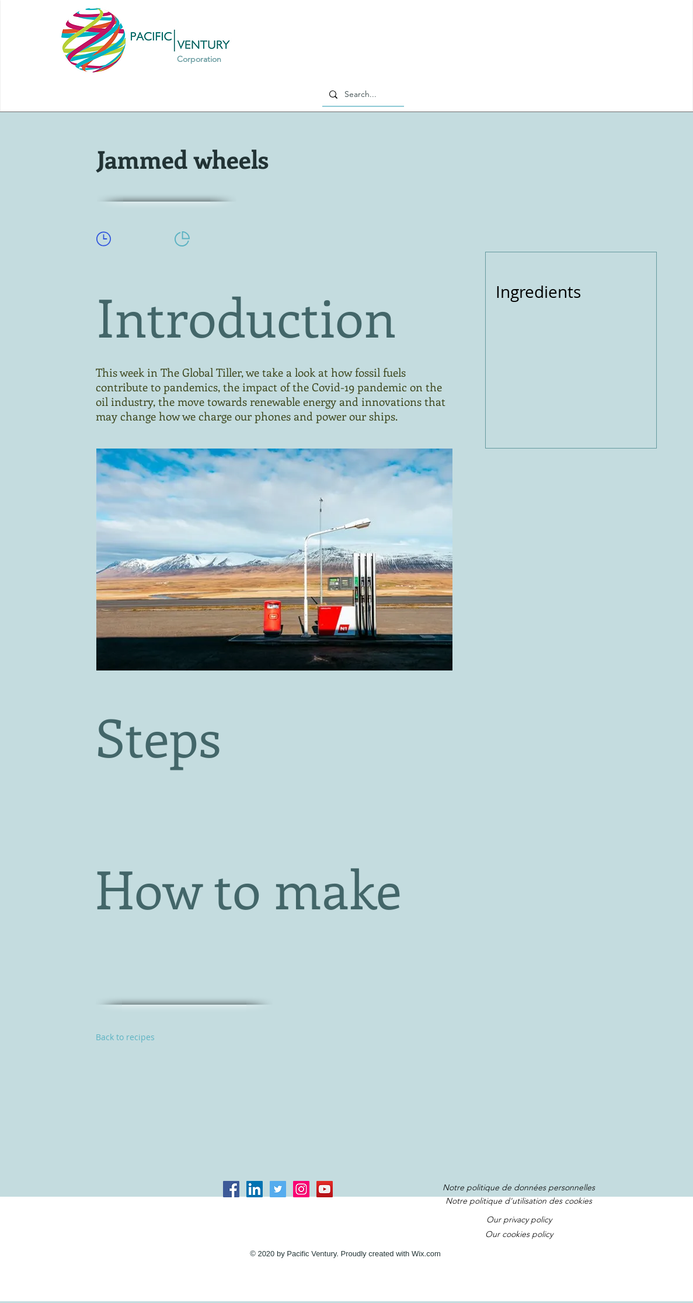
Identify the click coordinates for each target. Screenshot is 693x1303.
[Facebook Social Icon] (231, 1189)
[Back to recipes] (137, 1037)
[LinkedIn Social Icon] (254, 1189)
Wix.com (426, 1253)
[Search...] (361, 95)
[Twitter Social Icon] (278, 1189)
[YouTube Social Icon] (324, 1189)
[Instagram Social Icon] (301, 1189)
